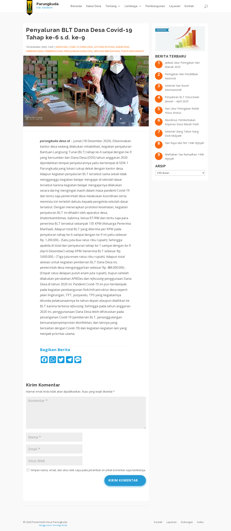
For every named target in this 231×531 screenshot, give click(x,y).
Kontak (189, 6)
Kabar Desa (93, 6)
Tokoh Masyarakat (132, 51)
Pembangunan (155, 6)
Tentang (111, 6)
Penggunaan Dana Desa (78, 51)
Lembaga (131, 6)
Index (200, 522)
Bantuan (61, 47)
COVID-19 (73, 47)
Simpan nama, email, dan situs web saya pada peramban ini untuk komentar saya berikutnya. (88, 470)
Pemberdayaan (54, 51)
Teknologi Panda (60, 525)
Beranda (76, 6)
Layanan (174, 6)
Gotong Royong (104, 47)
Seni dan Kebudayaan (107, 51)
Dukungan (187, 522)
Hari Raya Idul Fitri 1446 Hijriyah (184, 143)
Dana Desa (86, 47)
